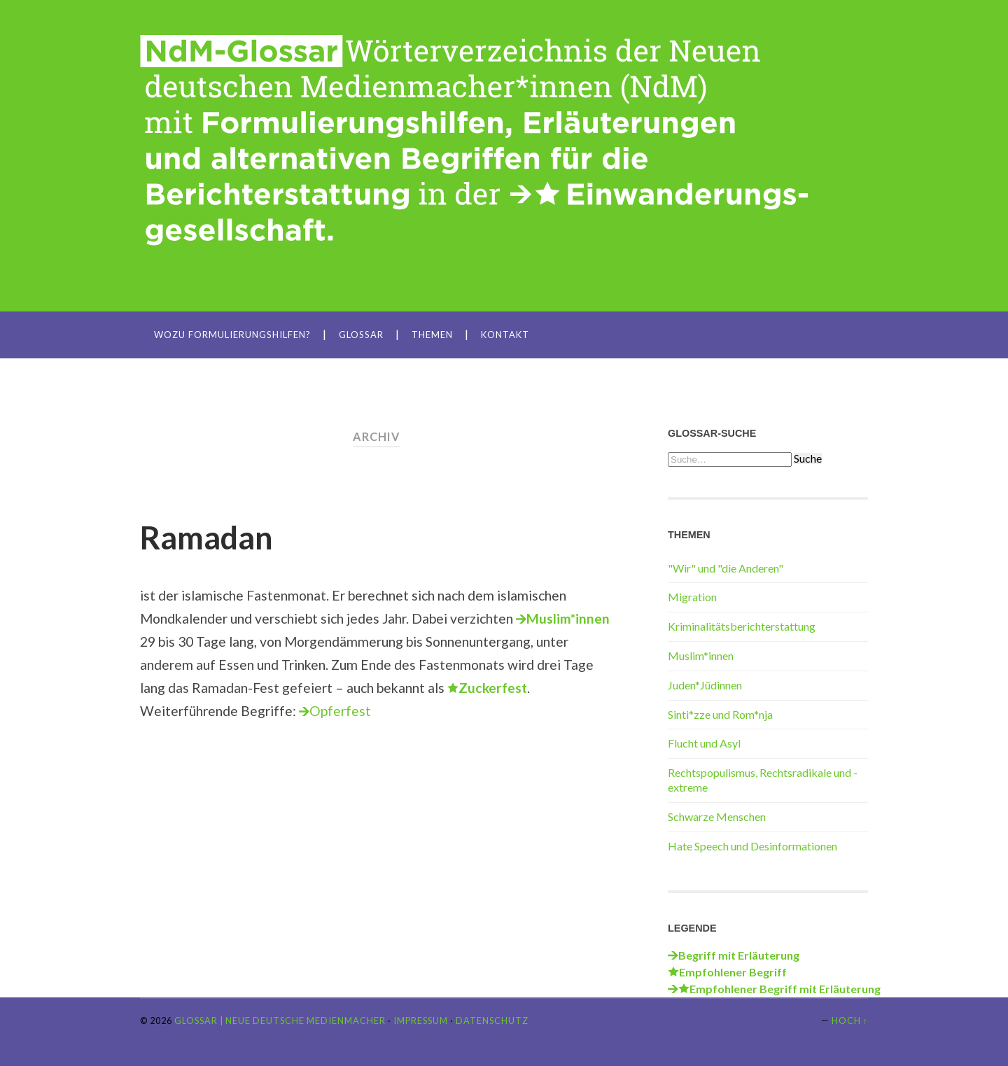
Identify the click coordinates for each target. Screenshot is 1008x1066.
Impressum (420, 1020)
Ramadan (206, 537)
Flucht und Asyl (704, 743)
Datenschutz (492, 1020)
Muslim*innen (701, 655)
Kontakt (505, 334)
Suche (808, 458)
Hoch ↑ (850, 1020)
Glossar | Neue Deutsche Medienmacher (280, 1020)
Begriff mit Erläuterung (738, 955)
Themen (432, 334)
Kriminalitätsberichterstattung (742, 626)
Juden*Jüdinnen (705, 685)
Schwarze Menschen (717, 816)
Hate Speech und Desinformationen (752, 846)
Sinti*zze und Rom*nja (720, 714)
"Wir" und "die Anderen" (725, 568)
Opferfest (340, 711)
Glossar (361, 334)
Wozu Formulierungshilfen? (232, 334)
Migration (692, 596)
